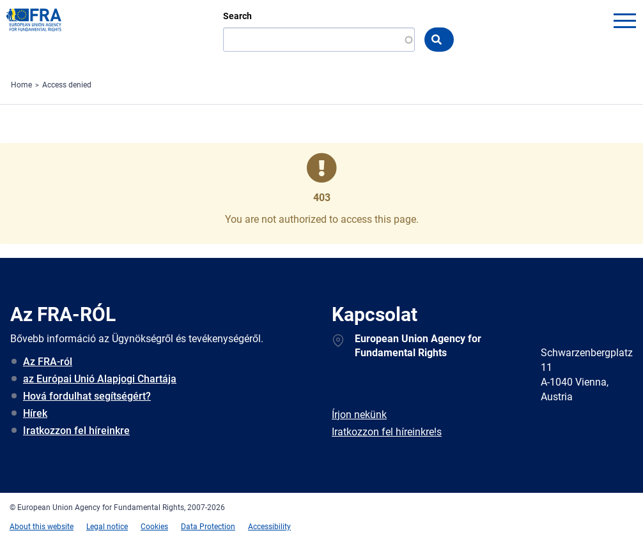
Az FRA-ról (47, 362)
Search (237, 16)
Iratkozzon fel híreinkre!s (387, 432)
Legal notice (107, 526)
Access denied (66, 84)
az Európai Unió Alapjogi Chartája (99, 379)
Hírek (35, 413)
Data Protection (208, 526)
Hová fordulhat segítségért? (87, 396)
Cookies (154, 526)
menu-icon (624, 20)
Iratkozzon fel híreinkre (76, 431)
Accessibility (269, 526)
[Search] (319, 39)
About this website (42, 526)
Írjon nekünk (359, 415)
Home (21, 84)
